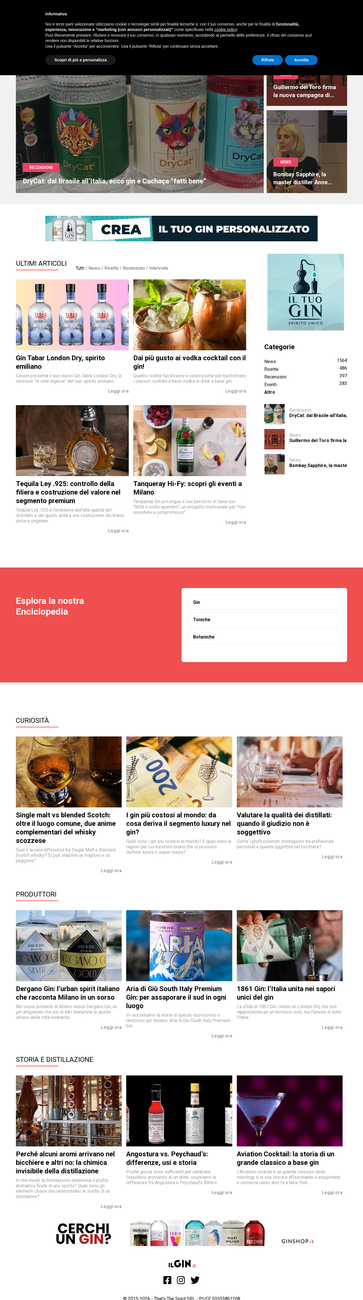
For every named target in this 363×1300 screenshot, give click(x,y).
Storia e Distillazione (54, 1060)
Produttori (36, 894)
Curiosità (32, 721)
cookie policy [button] (225, 29)
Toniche (201, 619)
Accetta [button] (301, 60)
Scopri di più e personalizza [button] (80, 60)
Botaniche (204, 637)
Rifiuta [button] (267, 60)
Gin (196, 602)
